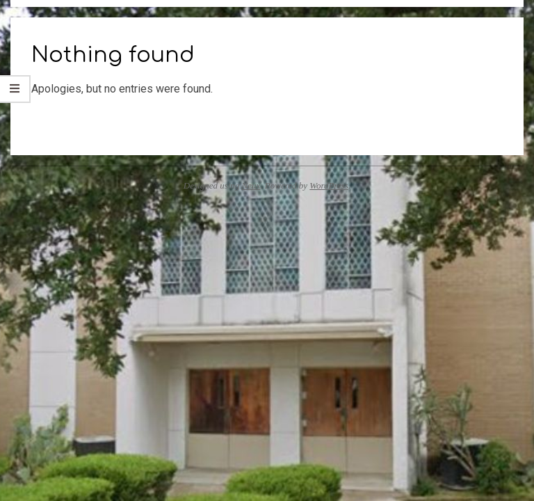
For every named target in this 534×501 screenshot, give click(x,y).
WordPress (328, 185)
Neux (251, 185)
